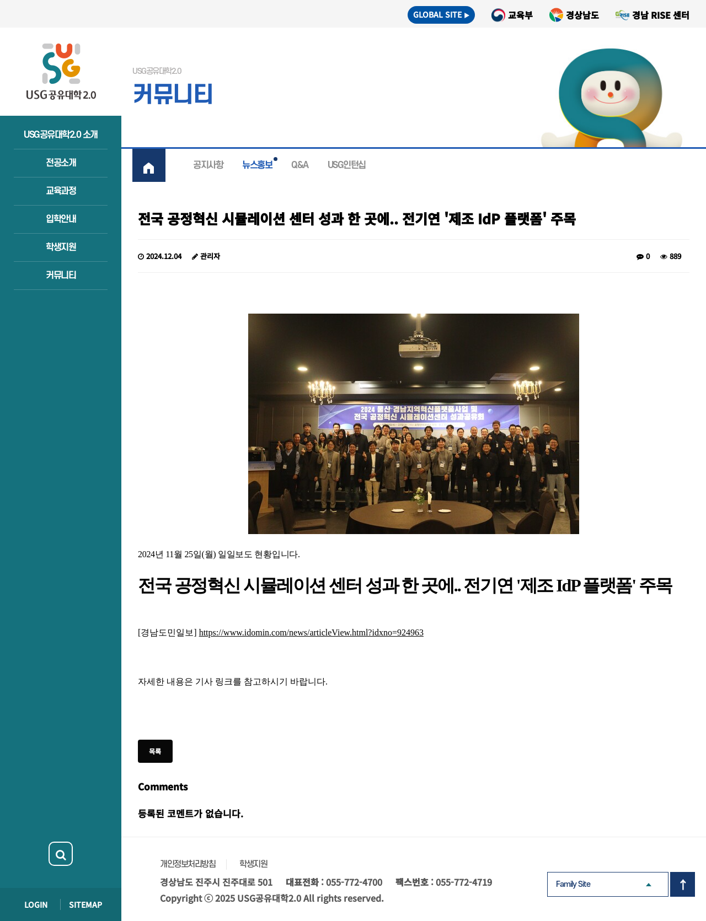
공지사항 (208, 165)
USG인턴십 (347, 165)
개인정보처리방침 (187, 864)
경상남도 (582, 14)
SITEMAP (85, 904)
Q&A (299, 165)
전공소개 (61, 163)
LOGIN (35, 904)
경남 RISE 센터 (660, 14)
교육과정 (61, 191)
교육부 (520, 14)
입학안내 (61, 219)
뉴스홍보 (257, 165)
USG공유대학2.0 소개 (61, 135)
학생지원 (61, 247)
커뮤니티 (61, 276)
